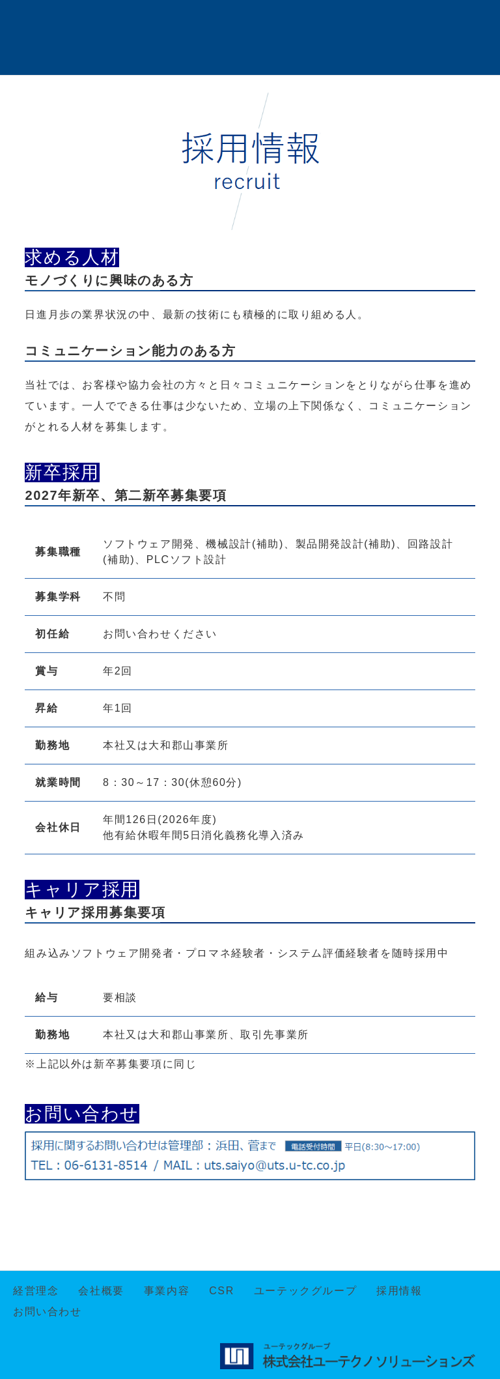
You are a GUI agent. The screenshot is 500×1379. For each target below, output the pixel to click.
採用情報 (399, 1290)
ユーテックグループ (305, 1290)
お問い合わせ (47, 1311)
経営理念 (36, 1290)
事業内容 (166, 1290)
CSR (221, 1290)
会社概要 (101, 1290)
